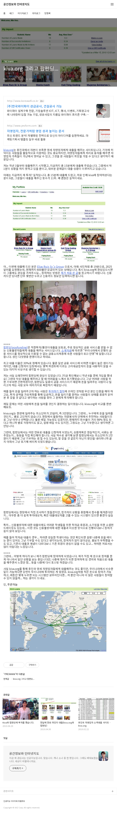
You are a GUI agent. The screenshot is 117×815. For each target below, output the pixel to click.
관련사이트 (8, 791)
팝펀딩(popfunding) (15, 347)
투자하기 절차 (57, 391)
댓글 (5, 738)
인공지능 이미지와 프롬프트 (14, 801)
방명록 (47, 13)
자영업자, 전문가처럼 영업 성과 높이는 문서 (35, 131)
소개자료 (66, 350)
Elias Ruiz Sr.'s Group (50, 266)
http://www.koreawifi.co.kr (22, 100)
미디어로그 (23, 13)
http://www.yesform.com (22, 125)
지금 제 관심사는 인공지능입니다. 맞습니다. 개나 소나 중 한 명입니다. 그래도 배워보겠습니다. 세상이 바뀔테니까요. (53, 759)
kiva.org (8, 149)
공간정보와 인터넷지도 (16, 4)
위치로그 (36, 13)
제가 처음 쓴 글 (69, 272)
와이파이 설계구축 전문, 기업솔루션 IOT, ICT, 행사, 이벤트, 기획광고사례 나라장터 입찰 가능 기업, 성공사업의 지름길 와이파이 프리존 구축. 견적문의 (48, 112)
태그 (12, 13)
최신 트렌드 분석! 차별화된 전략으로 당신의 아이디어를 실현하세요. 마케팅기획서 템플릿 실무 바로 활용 (47, 137)
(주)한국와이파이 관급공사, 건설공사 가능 (34, 106)
